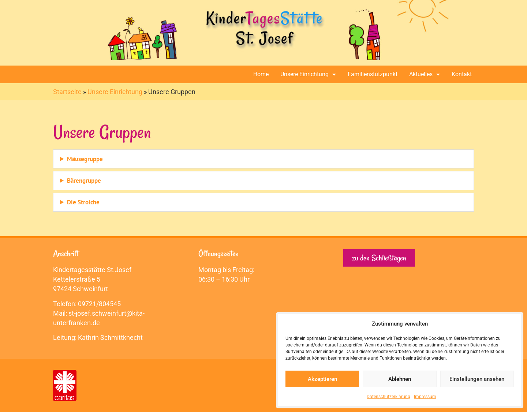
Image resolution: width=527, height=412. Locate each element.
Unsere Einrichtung (308, 74)
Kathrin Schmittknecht (110, 337)
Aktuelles (424, 74)
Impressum (425, 396)
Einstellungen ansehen (476, 379)
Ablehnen (399, 379)
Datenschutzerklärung (388, 396)
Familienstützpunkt (372, 74)
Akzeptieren (322, 379)
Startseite (67, 92)
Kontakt (462, 74)
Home (261, 74)
